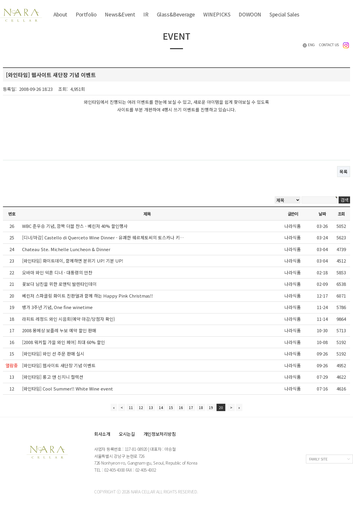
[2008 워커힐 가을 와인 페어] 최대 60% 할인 (63, 342)
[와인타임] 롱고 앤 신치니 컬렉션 (52, 377)
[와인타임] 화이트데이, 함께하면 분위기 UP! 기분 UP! (72, 261)
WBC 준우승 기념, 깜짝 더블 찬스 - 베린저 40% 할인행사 (75, 226)
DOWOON (250, 14)
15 (171, 407)
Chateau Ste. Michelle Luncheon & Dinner (66, 249)
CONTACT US (329, 44)
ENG (308, 45)
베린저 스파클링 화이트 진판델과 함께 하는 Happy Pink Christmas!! (87, 296)
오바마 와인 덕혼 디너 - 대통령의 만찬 (57, 272)
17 (191, 407)
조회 (341, 214)
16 (181, 407)
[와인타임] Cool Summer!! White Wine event (67, 388)
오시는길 (127, 434)
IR (145, 14)
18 (201, 407)
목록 (343, 171)
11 (131, 407)
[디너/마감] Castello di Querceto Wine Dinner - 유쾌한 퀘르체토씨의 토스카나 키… (103, 237)
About (60, 14)
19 (211, 407)
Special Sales (284, 14)
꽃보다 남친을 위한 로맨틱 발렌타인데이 (59, 284)
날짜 (322, 214)
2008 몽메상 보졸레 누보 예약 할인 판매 (59, 330)
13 (151, 407)
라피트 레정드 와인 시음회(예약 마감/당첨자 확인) (68, 319)
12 (141, 407)
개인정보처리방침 (160, 434)
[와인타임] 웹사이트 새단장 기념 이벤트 (59, 365)
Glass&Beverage (176, 14)
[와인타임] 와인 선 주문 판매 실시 (53, 354)
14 (161, 407)
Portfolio (86, 14)
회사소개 (102, 434)
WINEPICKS (216, 14)
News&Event (120, 14)
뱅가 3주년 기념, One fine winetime (57, 307)
